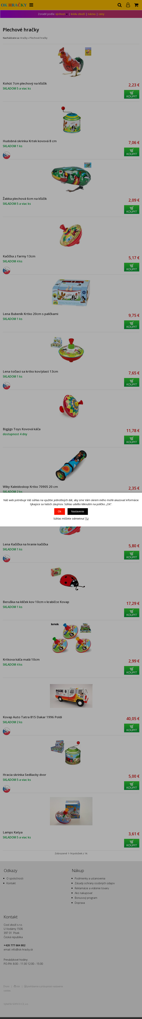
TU (87, 518)
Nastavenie (77, 511)
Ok (59, 511)
